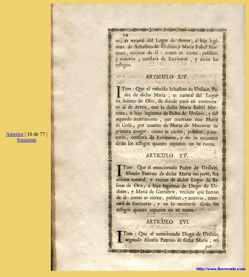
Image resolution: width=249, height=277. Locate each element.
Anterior (14, 134)
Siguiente (26, 140)
